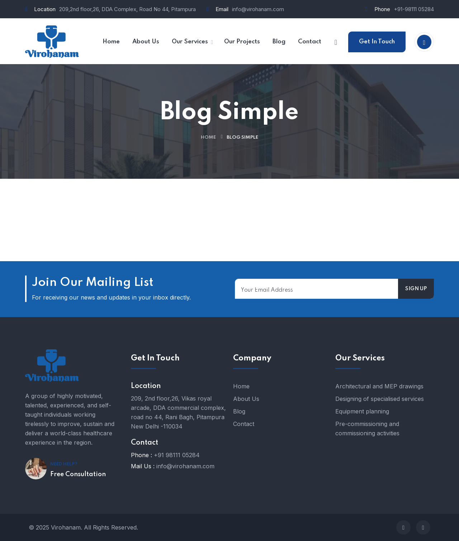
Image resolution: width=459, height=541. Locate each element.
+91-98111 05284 (414, 9)
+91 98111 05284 (177, 455)
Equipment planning (362, 411)
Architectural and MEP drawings (379, 386)
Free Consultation (78, 474)
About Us (246, 398)
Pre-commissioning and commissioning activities (367, 428)
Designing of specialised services (379, 398)
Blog (239, 411)
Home (208, 137)
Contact (243, 423)
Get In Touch (377, 42)
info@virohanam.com (258, 9)
